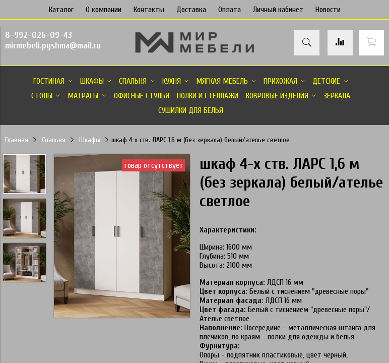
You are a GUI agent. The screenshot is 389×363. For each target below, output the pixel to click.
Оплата (229, 9)
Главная (16, 140)
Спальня (54, 140)
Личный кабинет (278, 9)
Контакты (149, 9)
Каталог (61, 9)
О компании (103, 9)
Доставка (191, 9)
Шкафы (89, 140)
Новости (328, 9)
